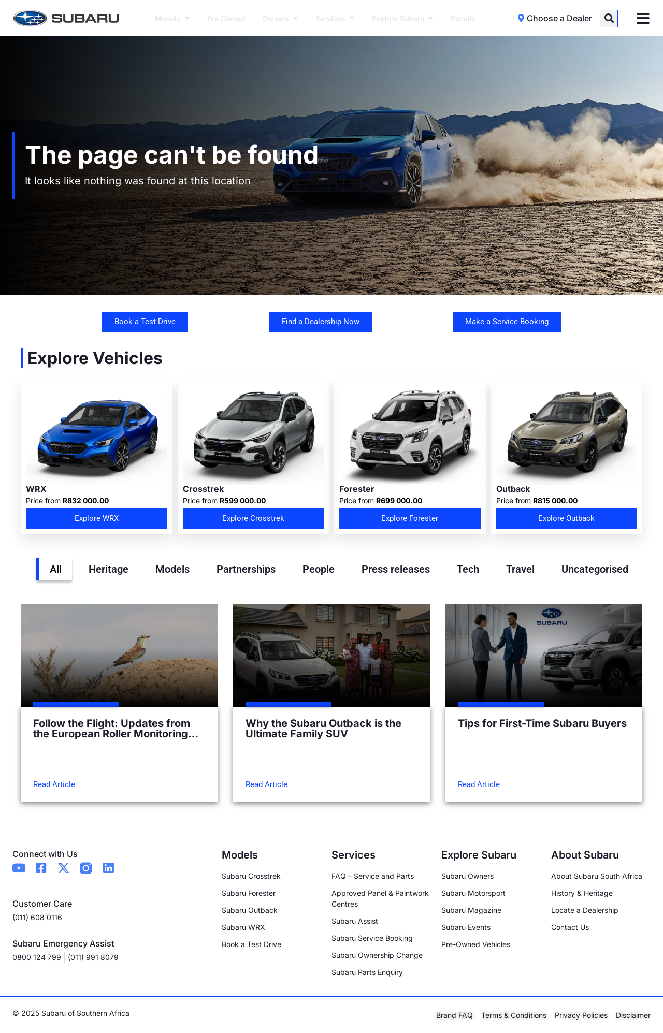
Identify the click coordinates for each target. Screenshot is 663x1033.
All (56, 569)
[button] (608, 18)
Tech (468, 569)
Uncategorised (594, 569)
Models (172, 569)
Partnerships (246, 569)
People (318, 569)
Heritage (108, 569)
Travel (520, 569)
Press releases (396, 569)
